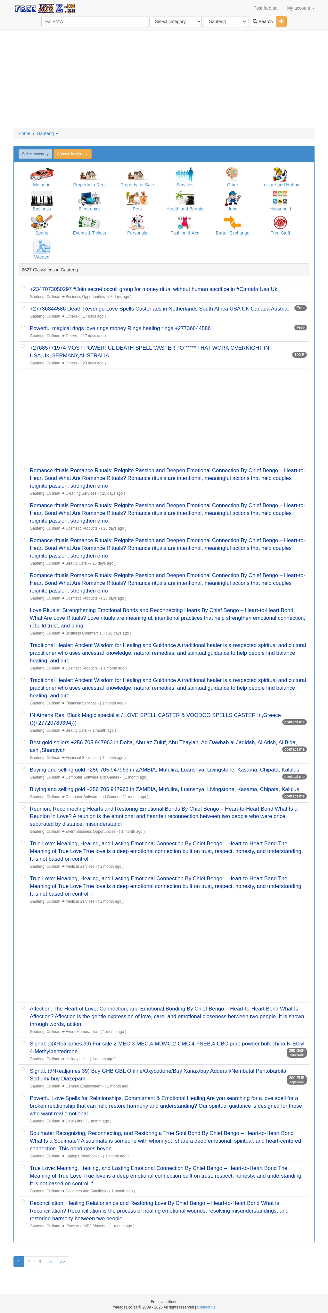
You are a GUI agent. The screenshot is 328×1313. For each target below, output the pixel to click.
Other (232, 184)
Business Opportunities (85, 296)
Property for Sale (137, 184)
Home (24, 133)
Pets (137, 208)
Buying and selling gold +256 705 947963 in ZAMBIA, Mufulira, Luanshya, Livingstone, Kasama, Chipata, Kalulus (164, 770)
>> (62, 1261)
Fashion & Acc (184, 232)
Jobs (232, 208)
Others (71, 316)
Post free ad (265, 8)
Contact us (206, 1307)
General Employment (84, 1086)
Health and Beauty (185, 208)
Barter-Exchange (233, 232)
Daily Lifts (74, 1121)
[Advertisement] (164, 79)
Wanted (42, 257)
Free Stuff (280, 232)
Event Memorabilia (81, 1031)
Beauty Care (76, 563)
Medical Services (80, 866)
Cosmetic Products (82, 528)
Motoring (41, 184)
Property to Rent (89, 184)
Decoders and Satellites (86, 1191)
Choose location (72, 154)
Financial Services (81, 703)
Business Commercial (84, 633)
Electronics (89, 208)
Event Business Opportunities (91, 831)
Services (184, 184)
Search (263, 21)
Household (280, 208)
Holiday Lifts (76, 1059)
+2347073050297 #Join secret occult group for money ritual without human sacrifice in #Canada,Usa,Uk (153, 289)
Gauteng (48, 133)
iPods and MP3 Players (85, 1226)
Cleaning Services (81, 493)
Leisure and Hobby (280, 184)
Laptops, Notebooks (83, 1156)
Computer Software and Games (92, 777)
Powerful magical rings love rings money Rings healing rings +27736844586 (120, 328)
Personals (137, 232)
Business (42, 208)
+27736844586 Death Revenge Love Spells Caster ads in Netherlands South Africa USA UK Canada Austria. (159, 309)
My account (301, 8)
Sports (41, 232)
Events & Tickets (89, 232)
